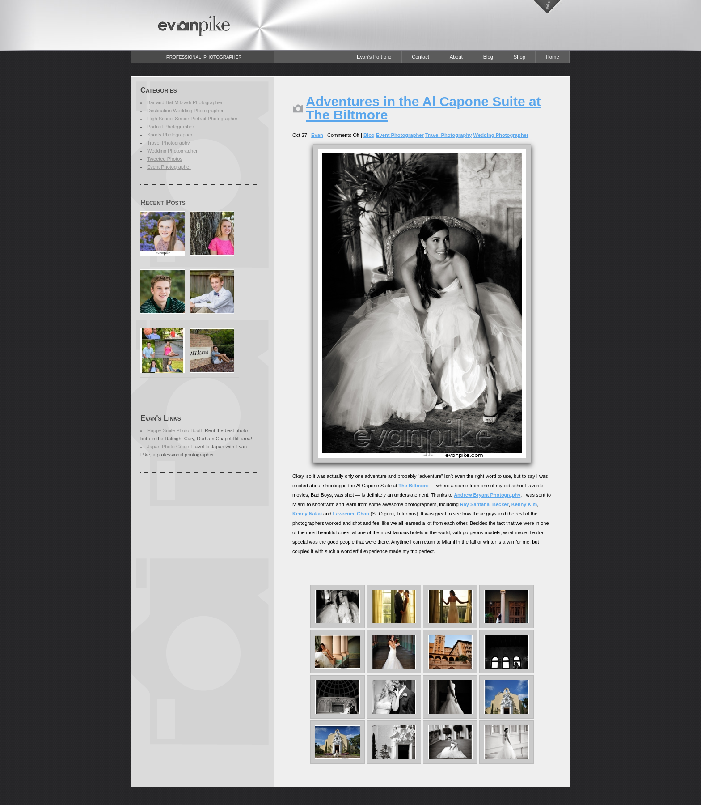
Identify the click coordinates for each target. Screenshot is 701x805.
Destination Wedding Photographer (185, 110)
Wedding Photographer (172, 150)
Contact (420, 57)
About (456, 57)
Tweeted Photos (164, 159)
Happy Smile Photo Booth (175, 430)
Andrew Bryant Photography (487, 495)
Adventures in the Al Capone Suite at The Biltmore (423, 108)
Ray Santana (475, 504)
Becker (500, 504)
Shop (519, 57)
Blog (488, 57)
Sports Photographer (170, 134)
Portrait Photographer (170, 126)
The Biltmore (413, 485)
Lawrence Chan (351, 513)
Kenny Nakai (307, 513)
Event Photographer (169, 167)
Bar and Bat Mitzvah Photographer (185, 102)
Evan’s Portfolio (374, 57)
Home (552, 57)
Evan (317, 135)
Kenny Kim (524, 504)
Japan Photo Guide (168, 446)
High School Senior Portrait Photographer (192, 118)
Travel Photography (168, 142)
